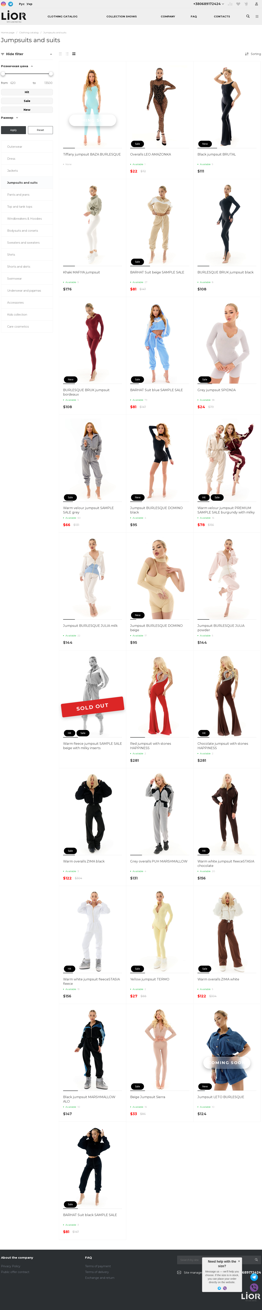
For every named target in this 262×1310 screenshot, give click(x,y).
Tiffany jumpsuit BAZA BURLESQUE (92, 154)
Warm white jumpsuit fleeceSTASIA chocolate (225, 863)
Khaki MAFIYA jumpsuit (81, 272)
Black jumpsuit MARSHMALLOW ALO (89, 1099)
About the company (17, 1257)
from (4, 83)
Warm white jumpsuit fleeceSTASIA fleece (91, 981)
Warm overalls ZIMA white (218, 979)
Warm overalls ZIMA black (84, 861)
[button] (68, 501)
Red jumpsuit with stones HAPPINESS (150, 746)
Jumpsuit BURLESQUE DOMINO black (156, 510)
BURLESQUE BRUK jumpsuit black (225, 272)
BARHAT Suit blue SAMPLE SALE (156, 390)
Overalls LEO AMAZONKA (150, 154)
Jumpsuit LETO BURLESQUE (220, 1097)
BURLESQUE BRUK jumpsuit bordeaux (86, 392)
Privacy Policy (10, 1266)
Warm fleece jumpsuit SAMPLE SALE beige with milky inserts (92, 746)
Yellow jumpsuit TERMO (149, 979)
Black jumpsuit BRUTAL (216, 154)
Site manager (193, 1272)
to (34, 83)
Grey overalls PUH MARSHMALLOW (159, 861)
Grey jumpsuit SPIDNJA (216, 390)
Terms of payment (98, 1266)
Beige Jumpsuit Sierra (147, 1097)
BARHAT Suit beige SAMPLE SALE (157, 272)
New (27, 110)
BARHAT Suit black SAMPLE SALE (90, 1215)
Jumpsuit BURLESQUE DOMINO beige (156, 628)
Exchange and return (99, 1278)
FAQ (88, 1257)
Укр (29, 4)
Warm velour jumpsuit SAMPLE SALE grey (88, 510)
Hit (27, 92)
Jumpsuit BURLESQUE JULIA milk (90, 626)
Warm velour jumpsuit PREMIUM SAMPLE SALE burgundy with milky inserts (226, 512)
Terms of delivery (97, 1272)
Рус (22, 4)
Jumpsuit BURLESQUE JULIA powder (220, 628)
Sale (27, 101)
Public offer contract (15, 1272)
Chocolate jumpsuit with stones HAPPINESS (222, 746)
